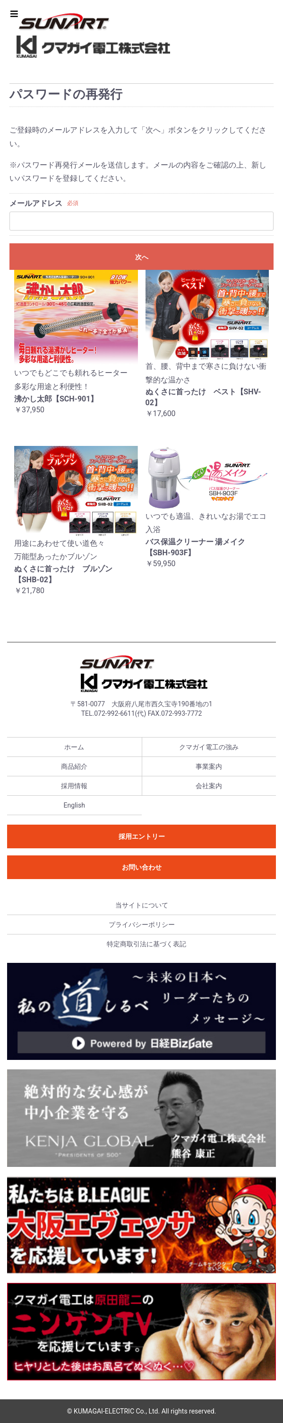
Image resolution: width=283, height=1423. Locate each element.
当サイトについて (141, 905)
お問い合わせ (142, 867)
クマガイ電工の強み (209, 747)
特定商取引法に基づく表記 (146, 944)
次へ (141, 257)
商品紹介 (74, 766)
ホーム (74, 747)
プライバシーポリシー (142, 924)
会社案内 (209, 786)
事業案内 (209, 766)
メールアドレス (35, 203)
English (74, 805)
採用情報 (74, 786)
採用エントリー (142, 836)
